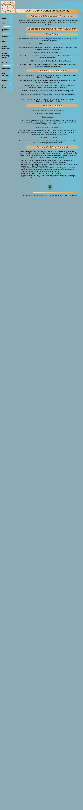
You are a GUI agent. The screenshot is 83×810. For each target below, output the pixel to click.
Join (3, 24)
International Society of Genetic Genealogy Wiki (48, 110)
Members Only (5, 87)
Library (4, 41)
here (75, 64)
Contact (5, 80)
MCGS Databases (6, 47)
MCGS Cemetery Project (5, 55)
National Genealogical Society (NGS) (48, 127)
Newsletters (6, 63)
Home (4, 18)
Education (6, 68)
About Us (5, 36)
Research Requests (5, 30)
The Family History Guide (48, 137)
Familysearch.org (48, 117)
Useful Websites (5, 74)
